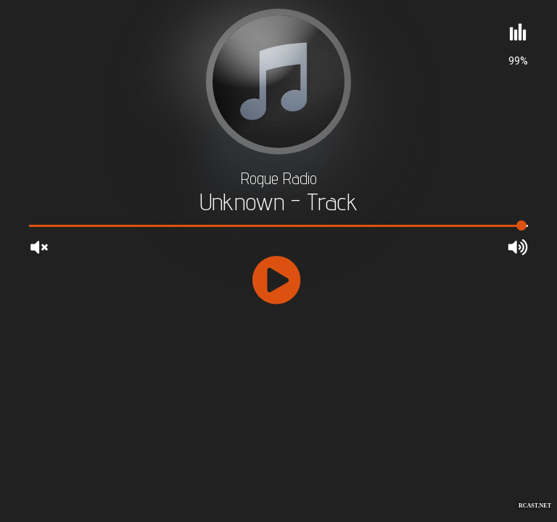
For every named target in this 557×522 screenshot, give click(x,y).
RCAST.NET (535, 505)
